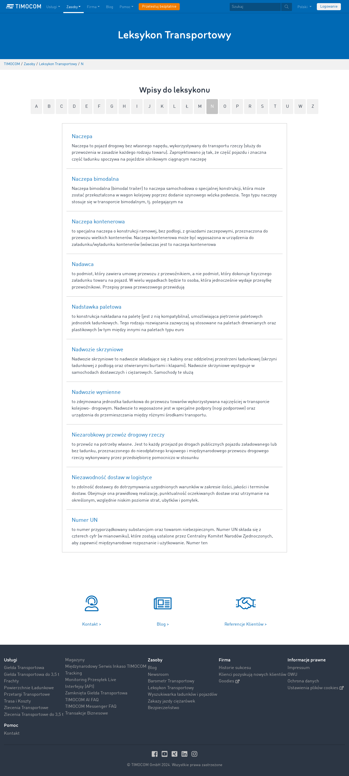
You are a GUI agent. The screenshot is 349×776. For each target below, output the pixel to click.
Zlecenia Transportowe (26, 708)
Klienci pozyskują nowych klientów (252, 674)
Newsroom (158, 674)
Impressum (299, 668)
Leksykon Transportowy (171, 688)
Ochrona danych (303, 681)
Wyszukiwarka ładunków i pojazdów (182, 694)
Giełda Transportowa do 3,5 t (31, 674)
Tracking (73, 673)
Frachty (11, 681)
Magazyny (75, 660)
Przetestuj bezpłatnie (159, 6)
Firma (224, 660)
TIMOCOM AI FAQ (82, 700)
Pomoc (11, 725)
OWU (292, 674)
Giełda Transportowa (24, 668)
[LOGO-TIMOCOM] (23, 6)
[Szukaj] (255, 7)
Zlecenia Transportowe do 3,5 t (34, 714)
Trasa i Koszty (17, 701)
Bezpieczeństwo (163, 708)
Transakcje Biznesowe (86, 713)
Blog (152, 668)
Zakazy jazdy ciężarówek (171, 701)
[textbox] (260, 7)
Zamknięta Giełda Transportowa (96, 693)
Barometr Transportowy (171, 681)
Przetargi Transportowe (27, 694)
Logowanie (328, 6)
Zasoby (155, 660)
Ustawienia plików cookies (316, 688)
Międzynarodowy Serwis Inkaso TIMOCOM (106, 666)
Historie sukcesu (235, 668)
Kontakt (12, 733)
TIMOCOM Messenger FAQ (90, 706)
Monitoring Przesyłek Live (90, 680)
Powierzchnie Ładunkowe (29, 688)
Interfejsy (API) (79, 686)
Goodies (229, 681)
